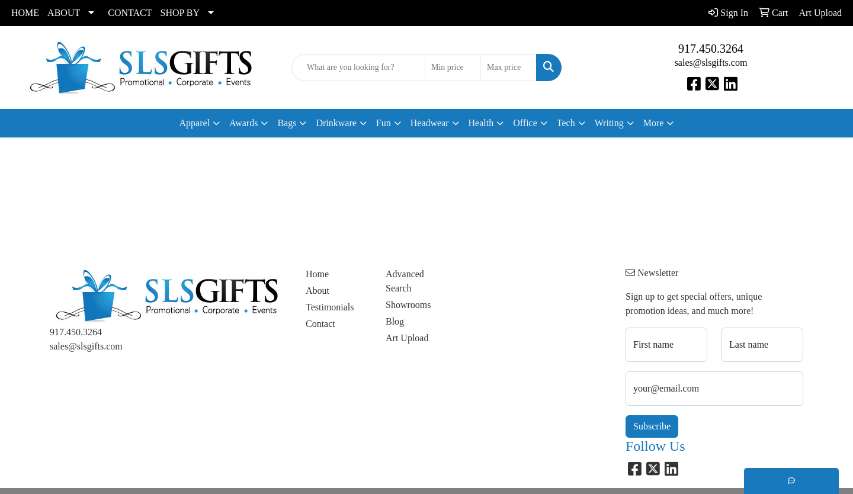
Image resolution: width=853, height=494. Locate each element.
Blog (395, 321)
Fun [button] (383, 123)
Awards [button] (243, 123)
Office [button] (525, 123)
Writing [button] (609, 123)
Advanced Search (405, 281)
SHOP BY (180, 13)
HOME (25, 13)
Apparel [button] (194, 123)
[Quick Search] (358, 67)
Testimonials (330, 307)
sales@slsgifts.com (711, 62)
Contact (320, 324)
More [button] (653, 123)
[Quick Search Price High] (508, 67)
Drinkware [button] (336, 123)
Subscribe (652, 426)
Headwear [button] (430, 123)
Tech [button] (566, 123)
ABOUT (63, 13)
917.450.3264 (710, 48)
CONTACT (130, 13)
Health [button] (481, 123)
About (317, 291)
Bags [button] (286, 123)
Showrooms (408, 305)
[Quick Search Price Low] (453, 67)
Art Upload (407, 338)
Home (317, 274)
